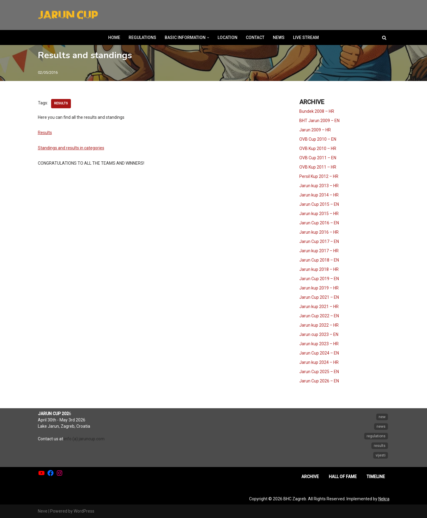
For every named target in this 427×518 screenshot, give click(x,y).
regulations (376, 436)
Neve (42, 511)
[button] (208, 38)
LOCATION (227, 37)
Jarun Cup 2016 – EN (319, 222)
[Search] (384, 37)
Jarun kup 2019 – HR (319, 288)
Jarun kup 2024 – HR (319, 362)
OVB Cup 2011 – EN (317, 157)
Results (45, 132)
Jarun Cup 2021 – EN (319, 297)
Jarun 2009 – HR (315, 129)
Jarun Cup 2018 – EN (319, 260)
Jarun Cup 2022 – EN (319, 315)
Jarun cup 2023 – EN (318, 334)
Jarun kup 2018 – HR (319, 269)
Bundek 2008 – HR (316, 111)
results (61, 103)
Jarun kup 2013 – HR (319, 185)
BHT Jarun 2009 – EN (319, 120)
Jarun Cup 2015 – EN (319, 204)
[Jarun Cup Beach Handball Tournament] (68, 15)
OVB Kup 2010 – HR (317, 148)
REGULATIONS (142, 37)
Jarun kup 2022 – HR (319, 325)
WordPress (84, 511)
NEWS (279, 37)
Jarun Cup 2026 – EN (319, 381)
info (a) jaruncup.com (84, 438)
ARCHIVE (310, 476)
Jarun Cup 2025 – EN (319, 371)
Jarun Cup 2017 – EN (319, 241)
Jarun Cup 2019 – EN (319, 278)
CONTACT (255, 37)
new (382, 417)
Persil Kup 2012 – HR (318, 176)
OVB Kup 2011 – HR (317, 167)
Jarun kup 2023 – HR (319, 343)
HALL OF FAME (343, 476)
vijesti (381, 455)
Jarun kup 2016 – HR (319, 232)
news (381, 426)
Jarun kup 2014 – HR (319, 195)
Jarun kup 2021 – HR (319, 306)
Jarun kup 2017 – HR (319, 250)
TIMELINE (376, 476)
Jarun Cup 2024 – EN (319, 353)
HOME (114, 37)
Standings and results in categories (71, 147)
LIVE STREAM (306, 37)
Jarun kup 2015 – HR (319, 213)
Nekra (383, 498)
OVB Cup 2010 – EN (317, 139)
